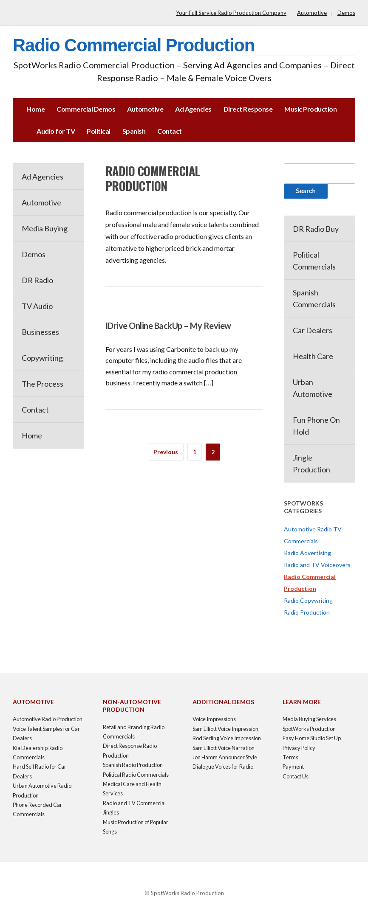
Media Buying (45, 228)
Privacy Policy (299, 747)
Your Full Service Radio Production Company (231, 12)
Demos (346, 12)
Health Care (313, 356)
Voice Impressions (214, 719)
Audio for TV (56, 131)
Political (98, 131)
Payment (293, 766)
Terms (290, 757)
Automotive (312, 12)
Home (35, 109)
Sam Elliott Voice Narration (223, 747)
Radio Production (307, 612)
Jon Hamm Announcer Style (224, 757)
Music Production (310, 109)
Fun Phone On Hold (316, 425)
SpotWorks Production (309, 728)
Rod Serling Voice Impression (226, 738)
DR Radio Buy (316, 228)
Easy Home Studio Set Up (312, 738)
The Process (42, 383)
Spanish (134, 131)
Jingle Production (311, 463)
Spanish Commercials (314, 298)
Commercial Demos (86, 109)
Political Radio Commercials (136, 774)
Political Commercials (314, 260)
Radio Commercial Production (134, 45)
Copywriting (42, 357)
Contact (169, 131)
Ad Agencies (193, 109)
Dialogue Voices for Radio (222, 766)
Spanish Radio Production (133, 764)
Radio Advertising (307, 552)
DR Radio (37, 280)
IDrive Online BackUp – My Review (168, 325)
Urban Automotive (312, 388)
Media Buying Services (309, 719)
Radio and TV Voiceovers (317, 564)
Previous (165, 451)
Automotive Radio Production (47, 719)
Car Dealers (312, 330)
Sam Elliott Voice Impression (225, 728)
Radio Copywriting (308, 600)
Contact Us (296, 776)
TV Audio (37, 306)
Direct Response (248, 109)
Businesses (40, 332)
